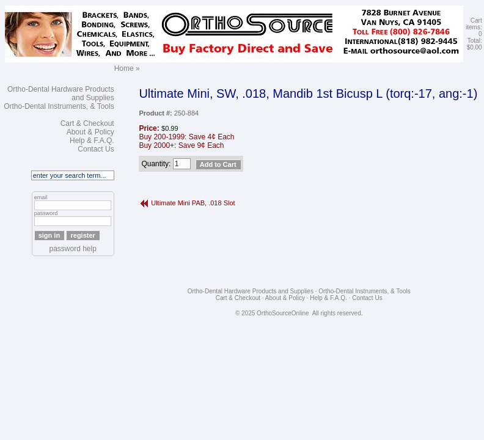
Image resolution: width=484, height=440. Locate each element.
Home (124, 68)
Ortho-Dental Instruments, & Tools (59, 106)
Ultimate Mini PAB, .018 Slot (193, 203)
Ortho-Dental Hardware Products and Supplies (251, 291)
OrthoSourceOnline (283, 313)
